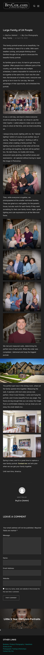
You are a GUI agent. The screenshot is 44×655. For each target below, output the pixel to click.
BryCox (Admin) (11, 35)
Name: (5, 558)
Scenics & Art (7, 646)
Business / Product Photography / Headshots (17, 644)
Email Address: (8, 568)
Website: (6, 578)
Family (9, 38)
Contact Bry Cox (8, 651)
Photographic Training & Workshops (14, 649)
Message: (6, 535)
